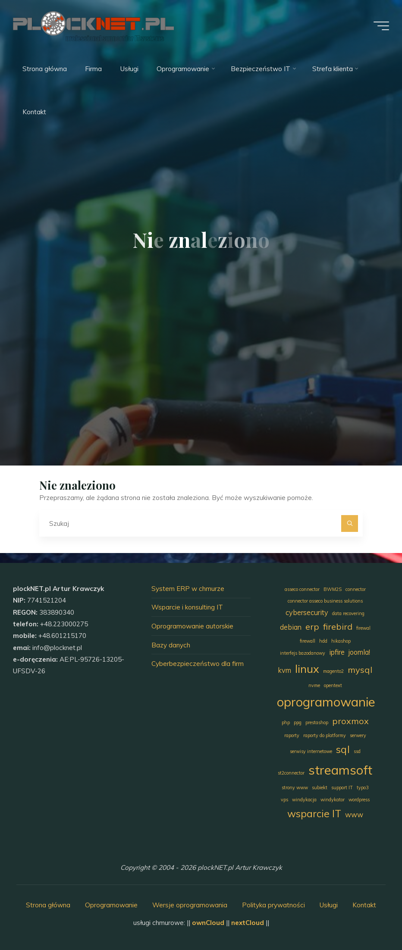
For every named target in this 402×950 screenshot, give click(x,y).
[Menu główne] (381, 26)
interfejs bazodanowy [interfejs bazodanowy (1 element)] (302, 653)
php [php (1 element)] (286, 722)
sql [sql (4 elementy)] (343, 749)
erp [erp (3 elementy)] (312, 626)
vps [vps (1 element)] (284, 800)
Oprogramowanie (111, 905)
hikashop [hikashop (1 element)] (341, 641)
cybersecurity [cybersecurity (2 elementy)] (307, 612)
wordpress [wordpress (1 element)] (359, 800)
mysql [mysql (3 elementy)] (360, 669)
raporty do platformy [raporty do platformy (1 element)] (324, 735)
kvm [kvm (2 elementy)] (284, 670)
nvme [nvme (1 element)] (314, 685)
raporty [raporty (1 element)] (291, 735)
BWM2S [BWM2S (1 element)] (332, 589)
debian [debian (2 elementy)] (291, 627)
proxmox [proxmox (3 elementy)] (350, 721)
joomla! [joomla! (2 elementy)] (359, 652)
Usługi (329, 905)
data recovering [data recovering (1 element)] (348, 613)
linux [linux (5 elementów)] (307, 668)
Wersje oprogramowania (189, 905)
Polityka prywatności (273, 905)
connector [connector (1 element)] (355, 589)
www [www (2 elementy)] (354, 814)
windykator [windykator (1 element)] (332, 800)
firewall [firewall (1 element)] (307, 641)
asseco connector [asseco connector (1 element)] (302, 589)
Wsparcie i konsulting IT (187, 607)
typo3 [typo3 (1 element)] (362, 787)
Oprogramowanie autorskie (192, 626)
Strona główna (48, 905)
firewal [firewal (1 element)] (363, 628)
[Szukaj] (349, 523)
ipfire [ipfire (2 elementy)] (337, 652)
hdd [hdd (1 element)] (323, 641)
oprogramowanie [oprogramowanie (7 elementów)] (326, 701)
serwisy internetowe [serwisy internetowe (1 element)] (311, 751)
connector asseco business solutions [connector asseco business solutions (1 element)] (325, 601)
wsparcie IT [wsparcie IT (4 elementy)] (314, 813)
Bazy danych (170, 645)
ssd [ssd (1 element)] (357, 751)
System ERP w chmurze (187, 588)
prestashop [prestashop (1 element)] (316, 722)
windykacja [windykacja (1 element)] (304, 800)
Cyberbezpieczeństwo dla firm (197, 663)
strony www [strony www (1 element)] (295, 787)
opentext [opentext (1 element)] (333, 685)
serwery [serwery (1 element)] (358, 735)
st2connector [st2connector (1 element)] (291, 773)
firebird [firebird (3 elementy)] (337, 626)
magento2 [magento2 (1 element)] (333, 671)
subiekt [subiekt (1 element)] (319, 787)
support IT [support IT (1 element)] (342, 787)
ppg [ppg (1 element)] (298, 722)
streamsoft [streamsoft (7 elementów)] (340, 770)
